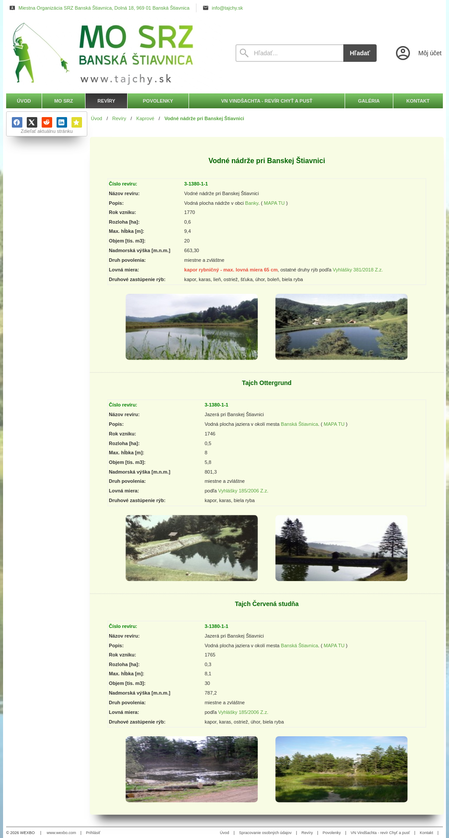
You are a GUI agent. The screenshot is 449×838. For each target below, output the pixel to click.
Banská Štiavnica (299, 424)
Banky (251, 202)
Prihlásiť (93, 833)
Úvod (224, 833)
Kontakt (426, 833)
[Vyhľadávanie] (289, 53)
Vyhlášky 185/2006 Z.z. (243, 490)
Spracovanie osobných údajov (265, 833)
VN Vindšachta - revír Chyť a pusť (380, 833)
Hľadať (360, 53)
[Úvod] (112, 53)
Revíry (307, 833)
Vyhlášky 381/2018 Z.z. (358, 269)
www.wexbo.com (61, 833)
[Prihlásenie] (418, 53)
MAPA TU (274, 202)
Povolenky (332, 833)
